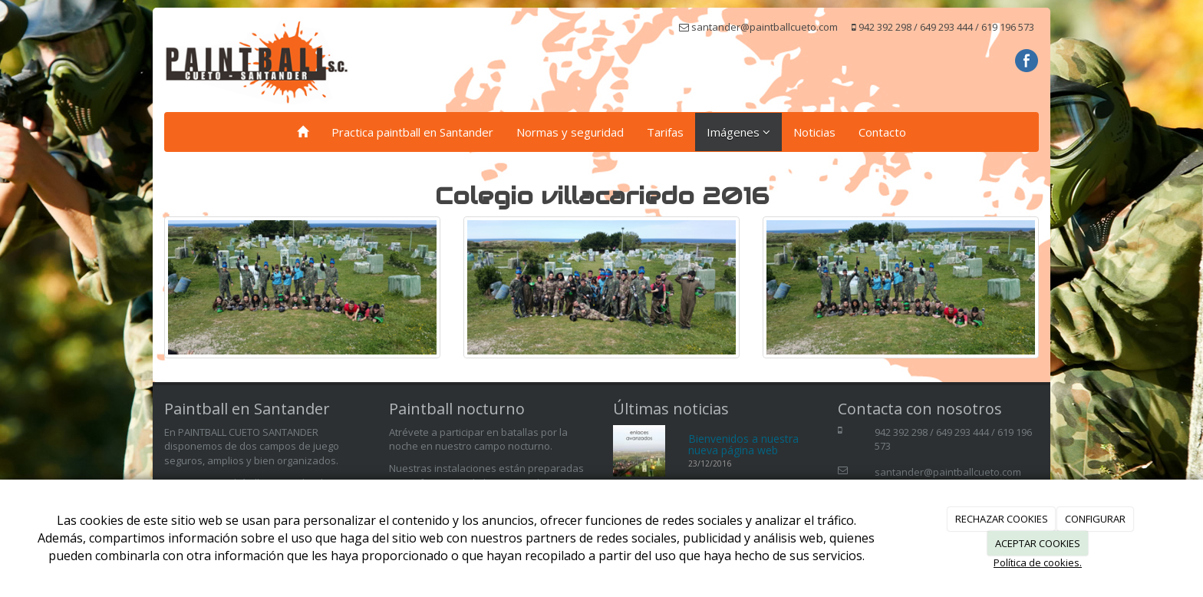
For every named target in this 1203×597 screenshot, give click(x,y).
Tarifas (665, 132)
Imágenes (738, 132)
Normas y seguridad (570, 132)
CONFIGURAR (1095, 519)
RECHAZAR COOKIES (1001, 519)
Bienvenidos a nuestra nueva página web (743, 444)
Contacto (882, 132)
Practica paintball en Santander (412, 132)
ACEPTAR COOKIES (1037, 543)
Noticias (814, 132)
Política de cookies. (1038, 562)
